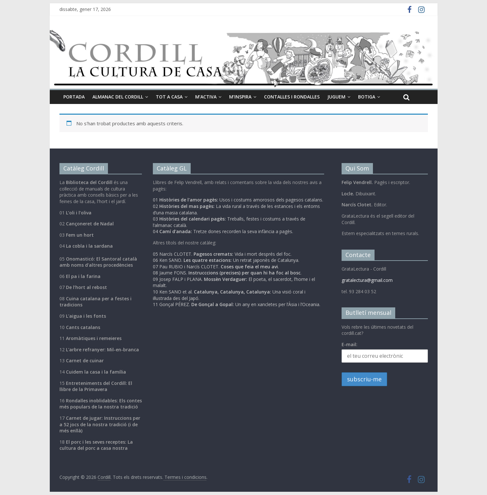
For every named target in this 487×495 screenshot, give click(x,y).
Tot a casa (169, 97)
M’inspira (240, 97)
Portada (74, 97)
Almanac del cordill (117, 97)
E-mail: (349, 344)
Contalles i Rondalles (292, 97)
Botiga (366, 97)
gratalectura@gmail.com (367, 280)
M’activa (206, 97)
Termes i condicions (184, 477)
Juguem (336, 97)
